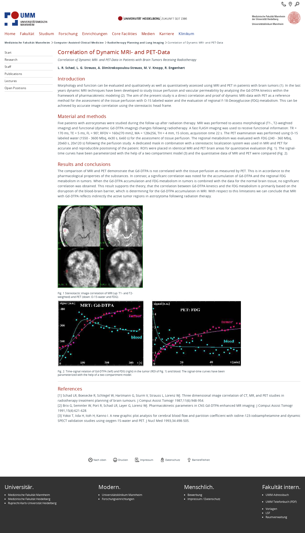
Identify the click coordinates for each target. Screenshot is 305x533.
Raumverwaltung (276, 517)
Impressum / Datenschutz (204, 499)
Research (11, 60)
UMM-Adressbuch (277, 495)
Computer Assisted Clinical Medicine (79, 42)
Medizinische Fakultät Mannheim (27, 42)
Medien (148, 33)
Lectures (11, 81)
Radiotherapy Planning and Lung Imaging (135, 42)
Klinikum (186, 33)
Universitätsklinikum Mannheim (122, 495)
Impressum (146, 460)
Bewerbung (195, 495)
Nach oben (99, 460)
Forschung (68, 33)
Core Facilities (124, 33)
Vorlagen (271, 509)
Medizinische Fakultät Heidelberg (29, 499)
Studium (46, 33)
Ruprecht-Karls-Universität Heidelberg (32, 503)
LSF (268, 513)
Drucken (123, 460)
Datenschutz (172, 460)
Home (10, 33)
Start (8, 52)
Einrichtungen (94, 33)
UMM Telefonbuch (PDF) (281, 501)
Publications (13, 74)
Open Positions (15, 88)
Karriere (166, 33)
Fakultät (27, 33)
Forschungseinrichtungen (118, 499)
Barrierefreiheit (201, 460)
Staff (8, 67)
